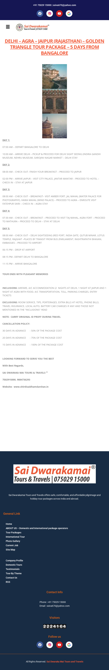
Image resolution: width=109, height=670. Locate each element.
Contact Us (11, 577)
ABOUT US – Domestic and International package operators (37, 528)
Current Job (12, 545)
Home (9, 524)
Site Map (10, 549)
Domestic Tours (14, 564)
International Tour (15, 536)
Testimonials (12, 569)
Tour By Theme (14, 573)
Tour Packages (13, 532)
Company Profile (14, 560)
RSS (8, 582)
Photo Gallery (13, 541)
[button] (7, 26)
